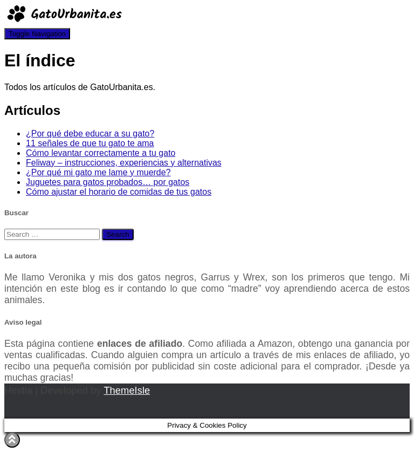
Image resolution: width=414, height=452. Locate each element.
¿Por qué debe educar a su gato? (90, 133)
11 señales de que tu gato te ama (90, 143)
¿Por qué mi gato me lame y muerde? (98, 172)
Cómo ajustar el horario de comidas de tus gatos (118, 191)
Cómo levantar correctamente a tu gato (100, 152)
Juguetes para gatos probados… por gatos (107, 182)
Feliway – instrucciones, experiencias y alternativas (124, 162)
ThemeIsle (127, 390)
